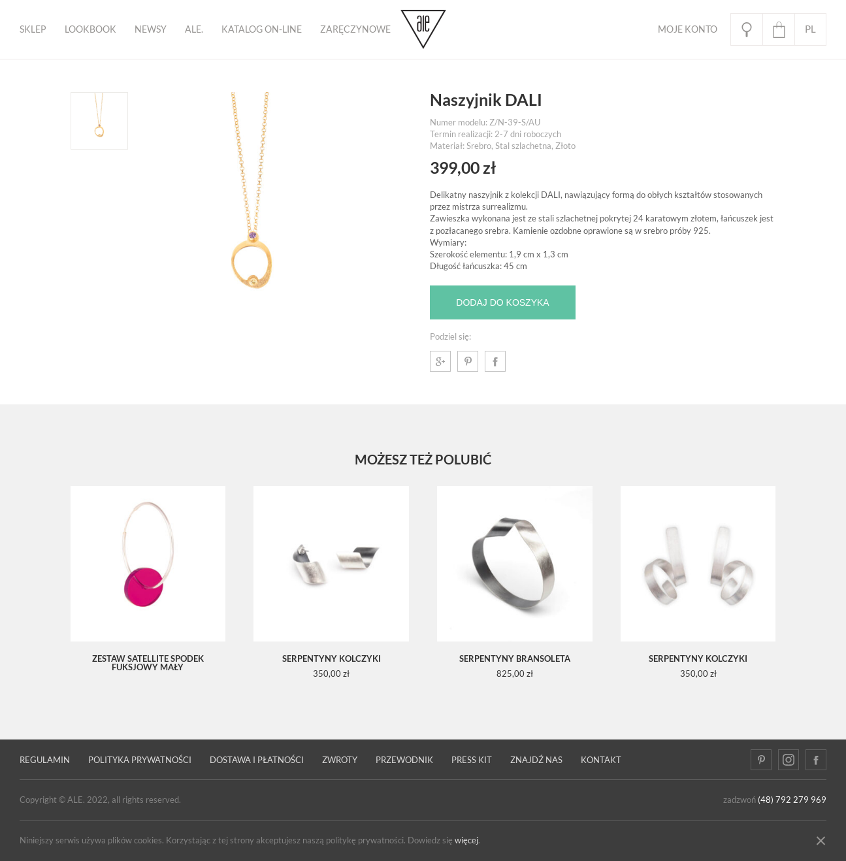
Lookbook (90, 29)
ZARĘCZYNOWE (355, 29)
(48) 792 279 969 (792, 800)
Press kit (471, 760)
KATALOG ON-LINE (261, 29)
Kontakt (601, 760)
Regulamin (45, 760)
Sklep (33, 29)
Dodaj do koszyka (502, 302)
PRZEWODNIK (404, 760)
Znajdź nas (536, 760)
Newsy (151, 29)
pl (810, 29)
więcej (466, 840)
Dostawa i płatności (257, 760)
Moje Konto (687, 29)
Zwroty (339, 760)
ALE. (194, 29)
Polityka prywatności (139, 760)
